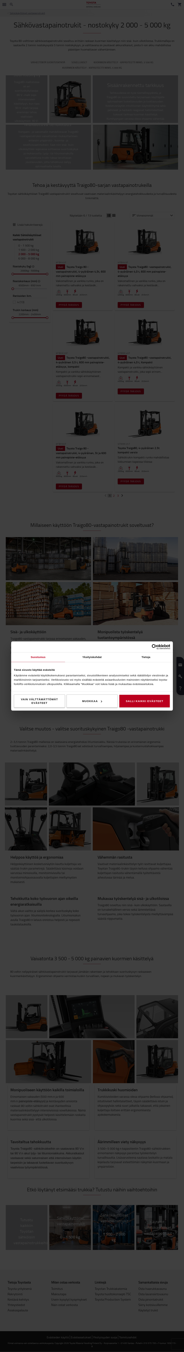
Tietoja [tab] (146, 657)
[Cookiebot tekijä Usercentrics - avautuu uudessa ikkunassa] (154, 647)
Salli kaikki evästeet (144, 701)
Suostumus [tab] (38, 657)
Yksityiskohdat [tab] (92, 657)
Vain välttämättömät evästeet (39, 701)
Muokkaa (92, 701)
